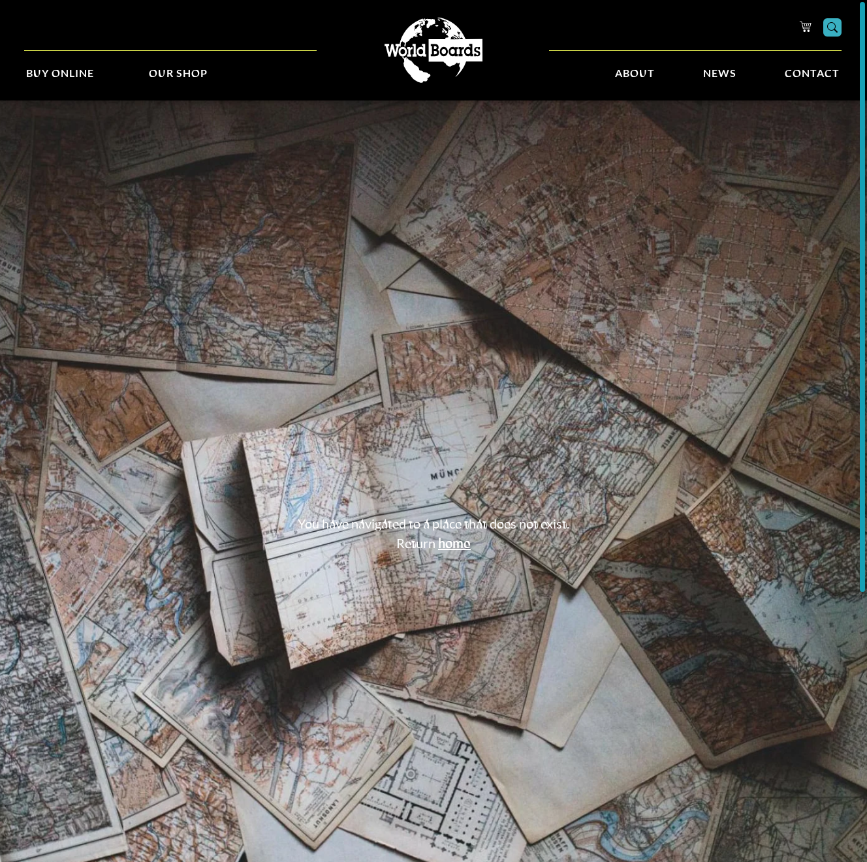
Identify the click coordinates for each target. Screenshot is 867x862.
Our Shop (178, 74)
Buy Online (60, 74)
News (719, 74)
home (454, 544)
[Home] (433, 51)
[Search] (832, 27)
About (635, 74)
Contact (812, 74)
